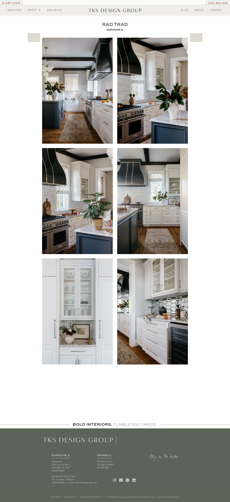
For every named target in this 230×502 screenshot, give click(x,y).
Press (199, 10)
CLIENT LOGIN (11, 2)
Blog (184, 10)
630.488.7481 (103, 467)
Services (14, 10)
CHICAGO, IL (104, 455)
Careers (70, 497)
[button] (34, 10)
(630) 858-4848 (218, 2)
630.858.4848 (58, 470)
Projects (54, 10)
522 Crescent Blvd (61, 464)
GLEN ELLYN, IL (61, 455)
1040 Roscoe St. (104, 461)
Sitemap (55, 497)
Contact (216, 10)
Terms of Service (90, 497)
